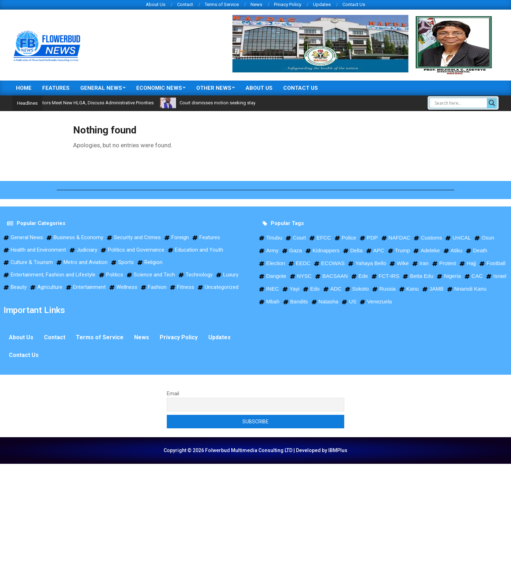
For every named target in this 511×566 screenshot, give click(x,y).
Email (173, 393)
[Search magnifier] (492, 103)
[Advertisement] (213, 513)
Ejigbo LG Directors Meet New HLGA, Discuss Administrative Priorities (94, 102)
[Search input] (460, 103)
